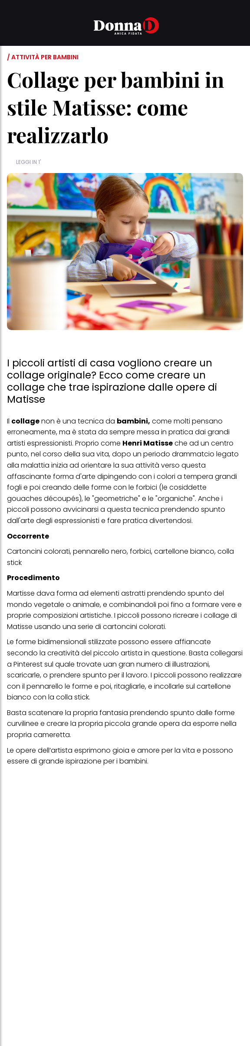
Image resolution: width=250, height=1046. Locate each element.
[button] (12, 27)
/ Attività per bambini (43, 57)
